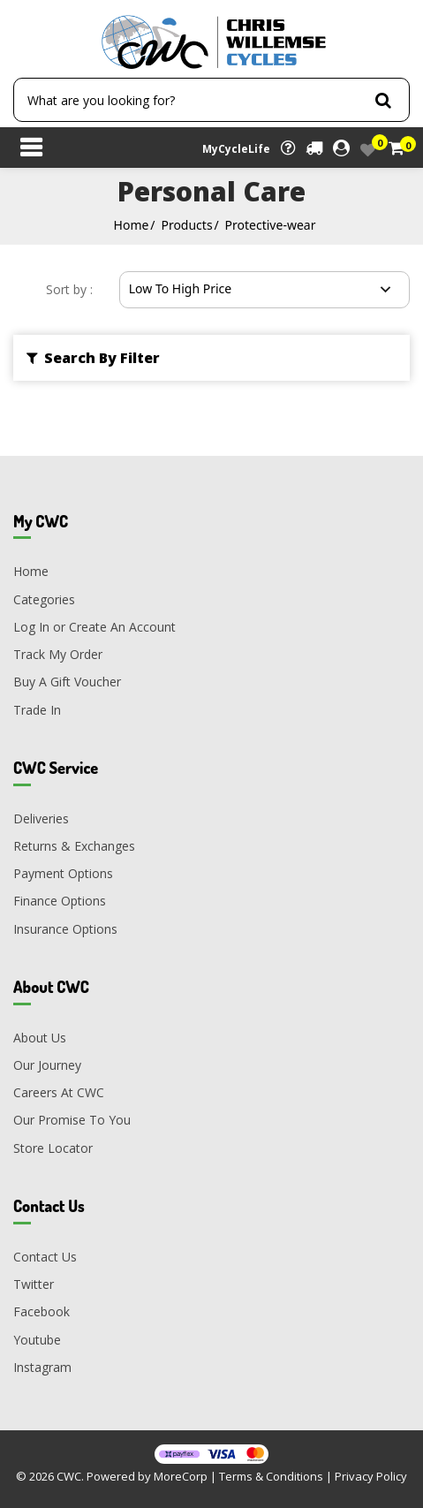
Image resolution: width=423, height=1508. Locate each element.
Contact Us (45, 1256)
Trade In (37, 709)
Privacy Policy (371, 1476)
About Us (39, 1037)
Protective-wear (270, 224)
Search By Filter (93, 358)
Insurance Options (65, 929)
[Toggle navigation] (31, 149)
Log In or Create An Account (94, 626)
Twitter (33, 1284)
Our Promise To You (72, 1119)
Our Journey (47, 1065)
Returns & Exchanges (74, 845)
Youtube (37, 1339)
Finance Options (59, 900)
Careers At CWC (58, 1092)
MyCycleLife (236, 148)
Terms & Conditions (271, 1476)
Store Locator (53, 1148)
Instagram (42, 1367)
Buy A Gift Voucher (67, 681)
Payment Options (63, 873)
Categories (44, 599)
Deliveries (41, 818)
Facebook (41, 1311)
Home (131, 224)
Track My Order (57, 654)
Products (186, 224)
